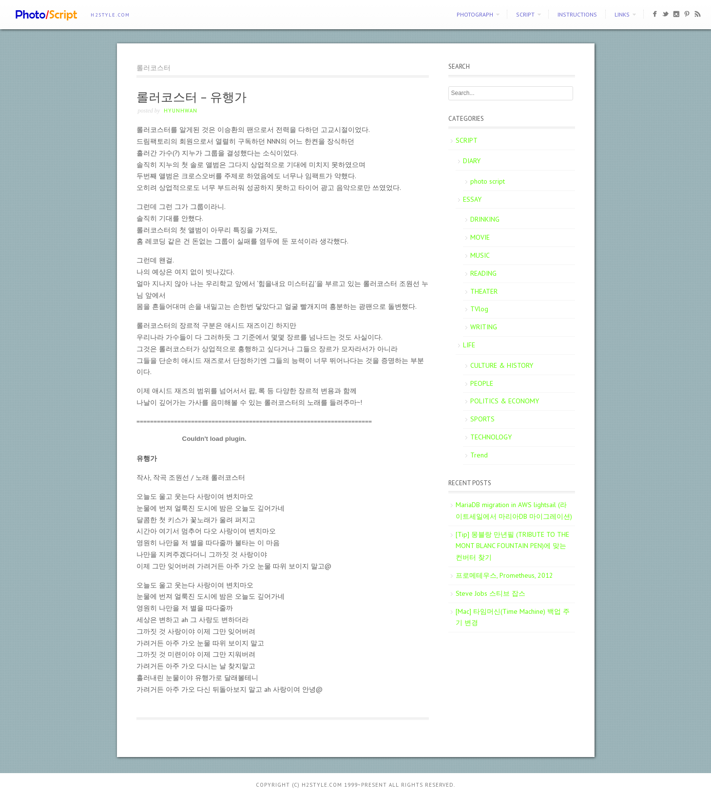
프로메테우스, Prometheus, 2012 (504, 575)
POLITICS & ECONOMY (504, 401)
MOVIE (480, 237)
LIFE (469, 345)
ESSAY (472, 199)
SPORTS (482, 419)
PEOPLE (481, 383)
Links (622, 14)
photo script (487, 181)
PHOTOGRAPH (475, 14)
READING (483, 273)
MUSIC (480, 255)
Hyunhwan (180, 110)
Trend (479, 455)
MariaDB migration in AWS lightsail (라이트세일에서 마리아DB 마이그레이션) (514, 510)
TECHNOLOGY (491, 437)
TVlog (479, 308)
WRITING (483, 326)
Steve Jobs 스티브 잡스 (490, 593)
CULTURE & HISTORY (501, 365)
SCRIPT (525, 14)
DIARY (471, 160)
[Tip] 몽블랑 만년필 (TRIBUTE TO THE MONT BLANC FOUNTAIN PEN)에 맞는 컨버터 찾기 (512, 546)
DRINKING (485, 219)
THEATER (484, 291)
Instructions (577, 14)
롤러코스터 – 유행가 (191, 97)
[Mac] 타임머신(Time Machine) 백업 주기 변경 (513, 617)
